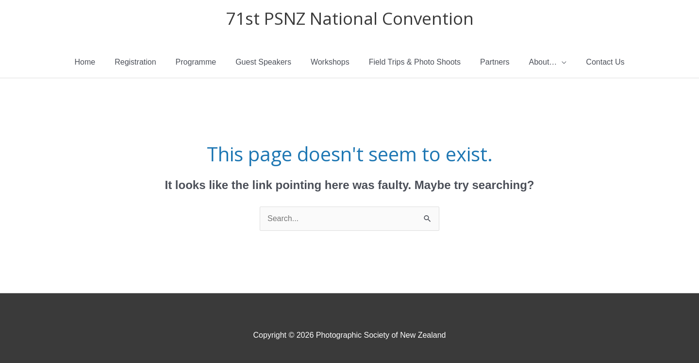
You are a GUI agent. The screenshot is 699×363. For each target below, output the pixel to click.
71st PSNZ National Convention (350, 18)
